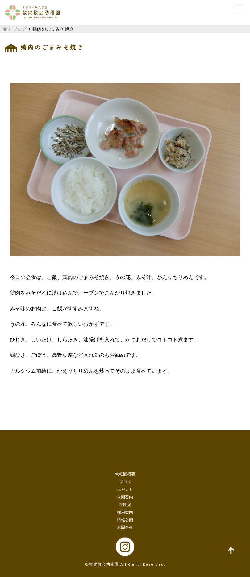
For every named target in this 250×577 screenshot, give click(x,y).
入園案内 (125, 497)
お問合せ (125, 527)
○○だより (125, 489)
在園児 (125, 504)
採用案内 (125, 512)
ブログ (20, 28)
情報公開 (125, 519)
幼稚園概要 (125, 474)
